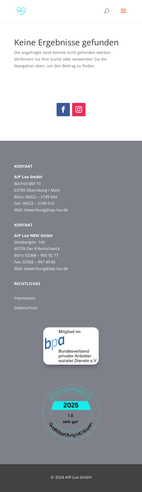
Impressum (24, 298)
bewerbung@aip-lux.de (46, 209)
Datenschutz (25, 307)
